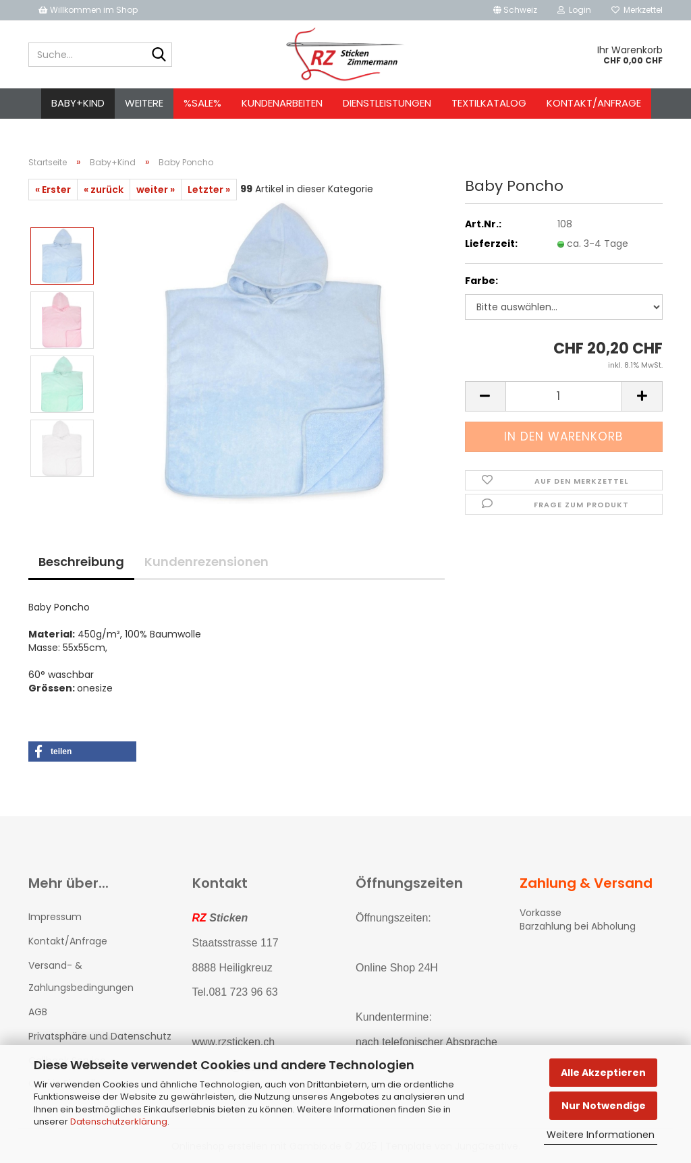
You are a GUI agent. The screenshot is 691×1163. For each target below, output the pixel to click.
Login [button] (574, 10)
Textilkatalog (488, 103)
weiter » (155, 189)
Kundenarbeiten (282, 103)
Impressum (55, 917)
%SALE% (202, 103)
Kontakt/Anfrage (594, 103)
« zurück (103, 189)
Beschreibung (81, 561)
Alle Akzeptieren (603, 1072)
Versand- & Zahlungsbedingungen (81, 976)
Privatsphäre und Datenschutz (99, 1036)
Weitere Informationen (601, 1134)
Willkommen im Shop (88, 10)
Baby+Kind (78, 103)
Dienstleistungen (387, 103)
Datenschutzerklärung (118, 1121)
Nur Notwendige (603, 1105)
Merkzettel (637, 10)
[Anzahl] (563, 396)
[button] (515, 10)
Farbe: (481, 280)
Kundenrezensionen (206, 561)
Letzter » (209, 189)
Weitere (144, 103)
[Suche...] (159, 55)
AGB (37, 1012)
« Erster (53, 189)
